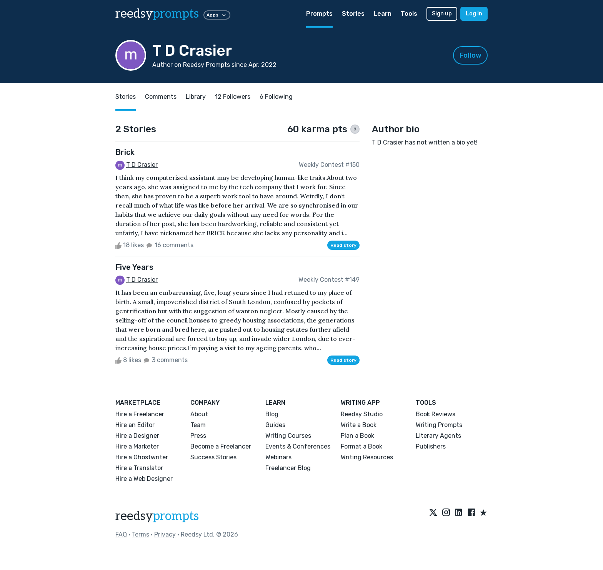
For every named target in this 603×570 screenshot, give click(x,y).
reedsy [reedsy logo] (157, 14)
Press (198, 435)
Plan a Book (357, 435)
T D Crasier (142, 164)
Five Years (134, 267)
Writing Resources (367, 457)
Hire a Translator (139, 468)
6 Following (276, 96)
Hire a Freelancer (139, 414)
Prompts (319, 13)
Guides (275, 425)
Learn (382, 13)
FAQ (121, 534)
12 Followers (232, 96)
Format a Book (361, 446)
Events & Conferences (297, 446)
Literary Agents (438, 435)
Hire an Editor (135, 425)
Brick (125, 152)
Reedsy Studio (362, 414)
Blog (271, 414)
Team (198, 425)
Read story (343, 245)
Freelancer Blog (288, 468)
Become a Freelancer (220, 446)
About (199, 414)
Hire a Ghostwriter (141, 457)
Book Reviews (435, 414)
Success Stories (213, 457)
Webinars (278, 457)
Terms (140, 534)
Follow (470, 55)
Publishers (431, 446)
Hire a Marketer (137, 446)
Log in (474, 13)
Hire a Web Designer (144, 478)
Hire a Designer (137, 435)
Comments (161, 96)
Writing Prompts (439, 425)
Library (196, 96)
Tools (409, 13)
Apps (217, 15)
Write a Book (358, 425)
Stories (353, 13)
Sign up (442, 13)
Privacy (165, 534)
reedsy (157, 516)
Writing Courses (288, 435)
